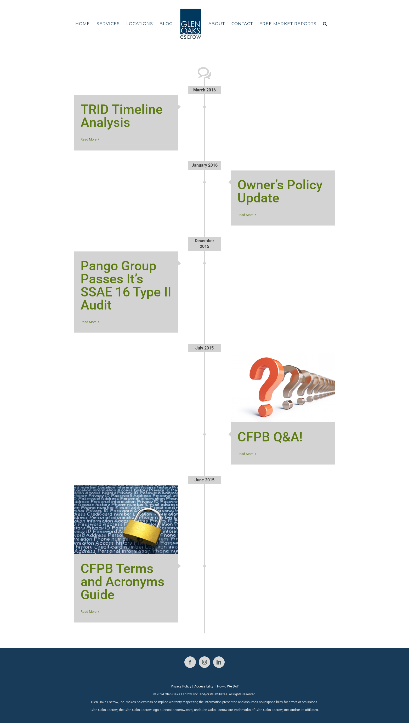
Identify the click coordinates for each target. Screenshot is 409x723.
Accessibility (203, 686)
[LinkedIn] (219, 662)
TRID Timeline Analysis (122, 116)
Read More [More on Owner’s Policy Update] (245, 215)
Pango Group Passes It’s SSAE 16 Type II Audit (126, 285)
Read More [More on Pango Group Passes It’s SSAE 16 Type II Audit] (88, 322)
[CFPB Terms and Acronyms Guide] (126, 519)
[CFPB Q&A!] (283, 387)
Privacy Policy (181, 686)
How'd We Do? (227, 686)
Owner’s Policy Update (279, 191)
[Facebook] (190, 662)
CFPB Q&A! (270, 437)
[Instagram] (204, 662)
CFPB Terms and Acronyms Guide (122, 581)
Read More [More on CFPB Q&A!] (245, 454)
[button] (325, 24)
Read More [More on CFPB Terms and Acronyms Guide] (88, 612)
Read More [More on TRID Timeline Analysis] (88, 139)
